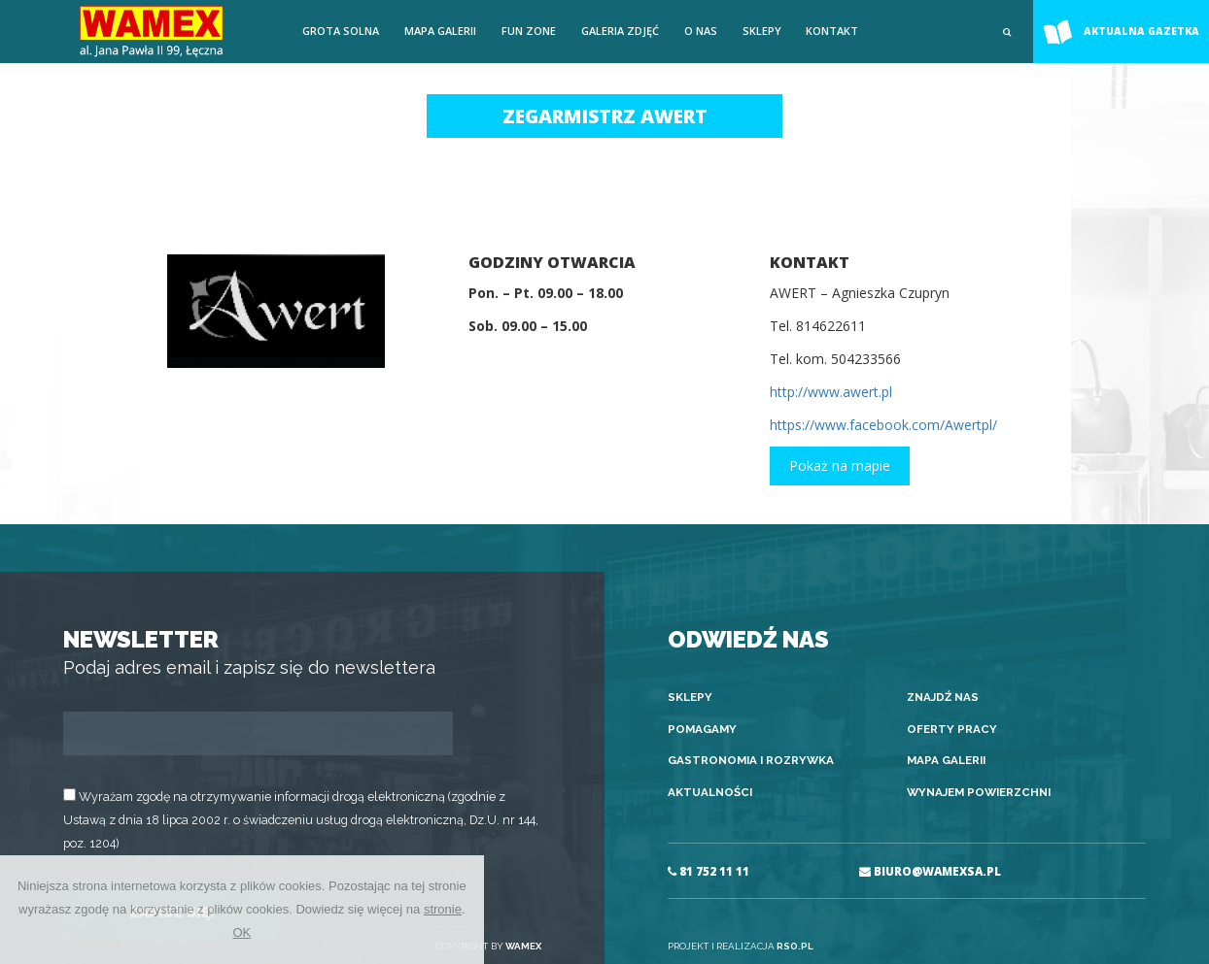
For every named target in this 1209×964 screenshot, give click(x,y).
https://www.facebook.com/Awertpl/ (883, 425)
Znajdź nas (943, 697)
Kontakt (832, 30)
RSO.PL (795, 946)
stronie (443, 909)
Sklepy (762, 30)
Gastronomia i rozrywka (751, 760)
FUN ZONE (528, 30)
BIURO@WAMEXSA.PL (930, 871)
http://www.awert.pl (831, 391)
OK (241, 932)
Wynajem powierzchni (979, 792)
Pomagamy (702, 729)
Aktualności (710, 792)
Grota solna (340, 30)
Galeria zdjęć (620, 30)
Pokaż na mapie (839, 465)
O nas (700, 30)
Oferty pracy (952, 729)
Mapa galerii (440, 30)
